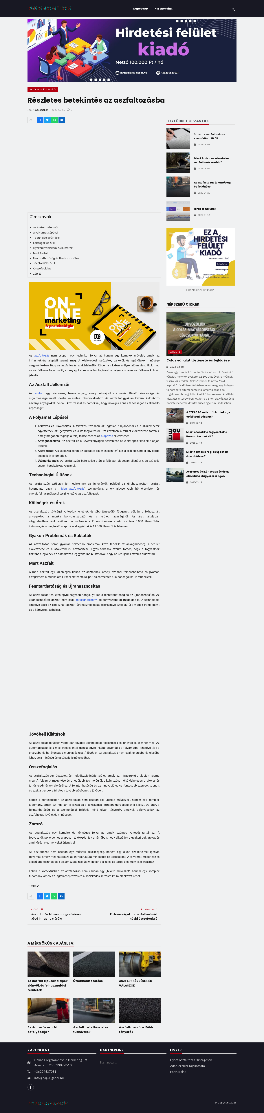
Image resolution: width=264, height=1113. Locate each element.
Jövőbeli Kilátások (44, 263)
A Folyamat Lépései (45, 232)
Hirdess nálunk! (205, 209)
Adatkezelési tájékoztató (187, 1066)
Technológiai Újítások (46, 238)
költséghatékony (86, 600)
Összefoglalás (42, 268)
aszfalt (38, 393)
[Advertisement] (94, 672)
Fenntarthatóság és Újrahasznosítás (56, 258)
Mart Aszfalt (40, 253)
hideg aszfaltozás (72, 488)
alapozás (107, 436)
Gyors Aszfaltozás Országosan (191, 1060)
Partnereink (164, 8)
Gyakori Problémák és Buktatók (53, 248)
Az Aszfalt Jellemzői (45, 227)
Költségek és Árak (44, 243)
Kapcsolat (140, 8)
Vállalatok (175, 352)
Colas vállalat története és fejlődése (198, 360)
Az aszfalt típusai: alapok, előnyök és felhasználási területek (48, 985)
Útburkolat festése (88, 981)
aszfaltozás (41, 355)
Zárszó (37, 274)
